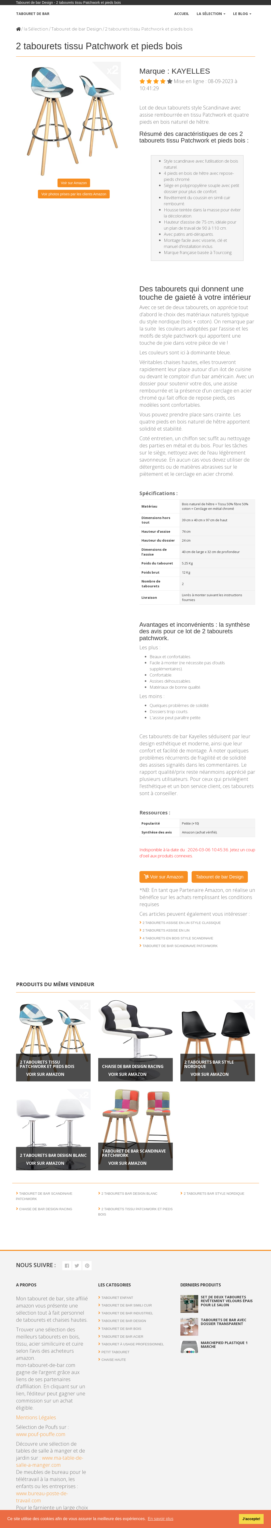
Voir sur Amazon (74, 183)
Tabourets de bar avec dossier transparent (223, 1321)
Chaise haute (114, 1360)
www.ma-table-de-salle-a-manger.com (49, 1461)
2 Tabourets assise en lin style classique (182, 923)
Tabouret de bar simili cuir (127, 1305)
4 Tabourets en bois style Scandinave (178, 938)
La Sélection (211, 13)
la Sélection (36, 29)
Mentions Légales (36, 1417)
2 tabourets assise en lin (166, 930)
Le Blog (242, 13)
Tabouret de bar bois (121, 1329)
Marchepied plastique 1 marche (224, 1344)
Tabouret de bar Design (76, 29)
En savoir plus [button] (161, 1519)
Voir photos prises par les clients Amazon (73, 194)
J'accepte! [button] (251, 1519)
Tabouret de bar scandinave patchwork (180, 946)
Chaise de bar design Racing (133, 1066)
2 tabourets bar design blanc (53, 1155)
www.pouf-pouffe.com (40, 1434)
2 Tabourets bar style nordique (209, 1064)
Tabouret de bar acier (122, 1336)
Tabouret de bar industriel (127, 1313)
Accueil (181, 13)
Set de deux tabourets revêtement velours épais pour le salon (227, 1301)
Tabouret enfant (117, 1298)
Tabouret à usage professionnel (133, 1344)
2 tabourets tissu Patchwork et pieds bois (47, 1064)
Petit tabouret (116, 1352)
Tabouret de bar (32, 13)
